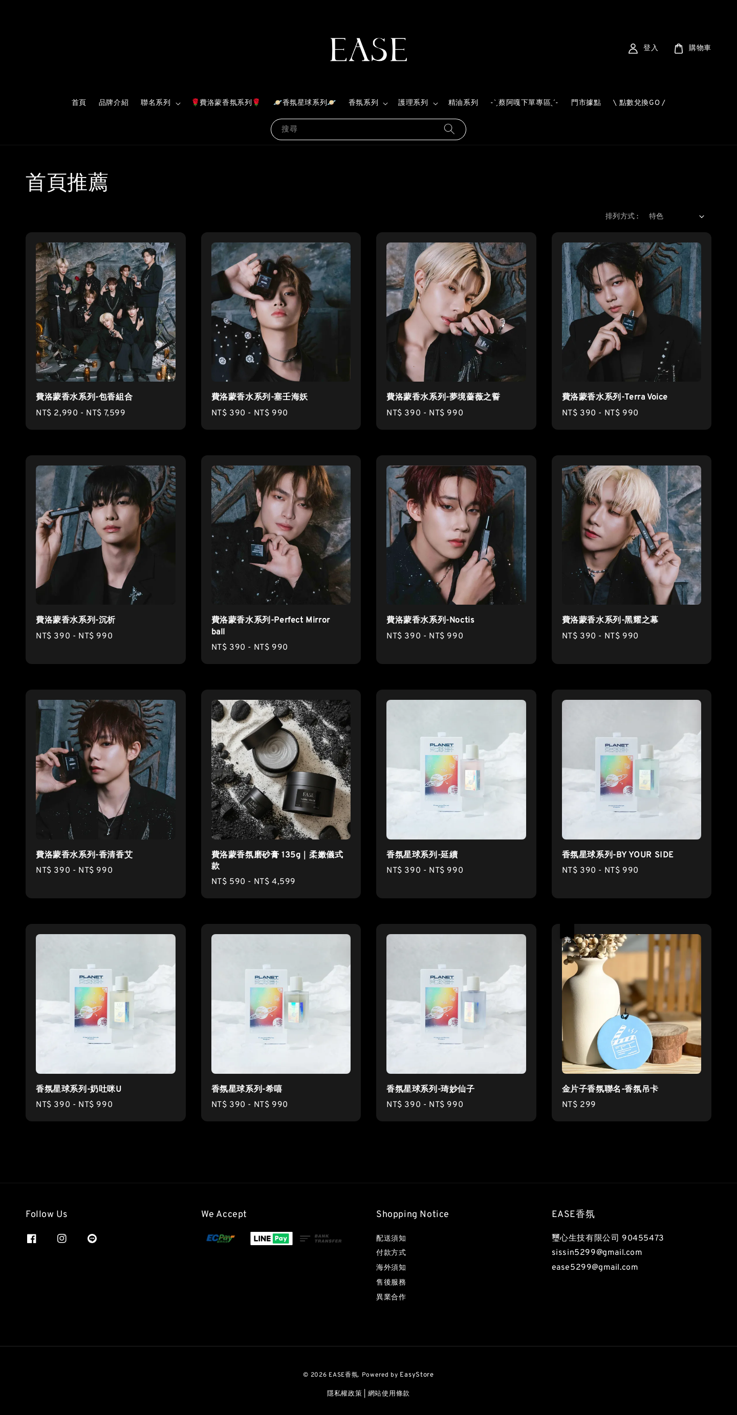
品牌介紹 (113, 103)
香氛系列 (363, 103)
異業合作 (391, 1297)
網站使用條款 (389, 1394)
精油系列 (463, 103)
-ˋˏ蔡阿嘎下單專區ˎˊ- (524, 103)
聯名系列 (155, 103)
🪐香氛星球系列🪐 (304, 103)
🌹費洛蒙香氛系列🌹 (226, 103)
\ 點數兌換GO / (639, 103)
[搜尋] (449, 129)
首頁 (79, 103)
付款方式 (391, 1253)
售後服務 (391, 1282)
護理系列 (413, 103)
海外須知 (391, 1268)
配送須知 (391, 1238)
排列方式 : (621, 216)
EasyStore (416, 1375)
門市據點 (586, 103)
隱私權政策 (344, 1394)
